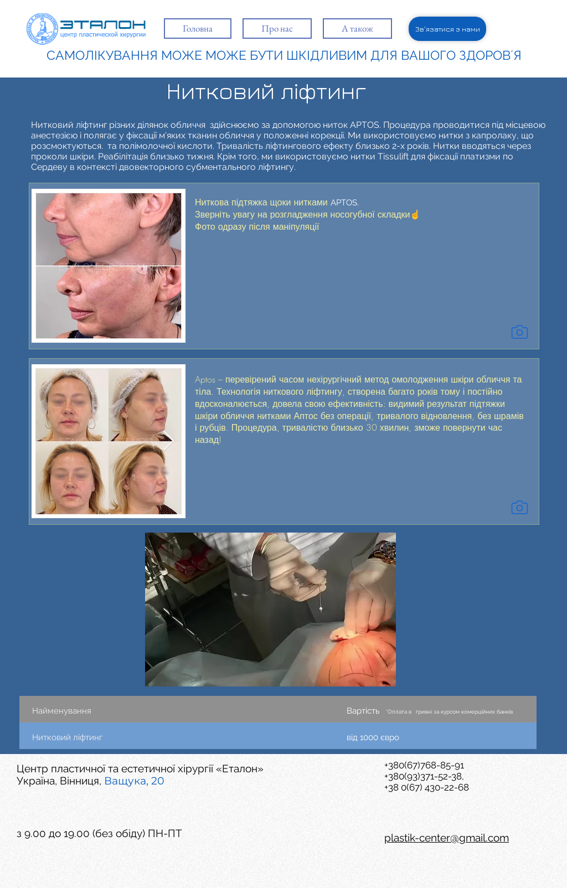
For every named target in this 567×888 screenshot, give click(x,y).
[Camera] (519, 332)
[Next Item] (168, 441)
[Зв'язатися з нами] (447, 29)
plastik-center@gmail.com (446, 838)
